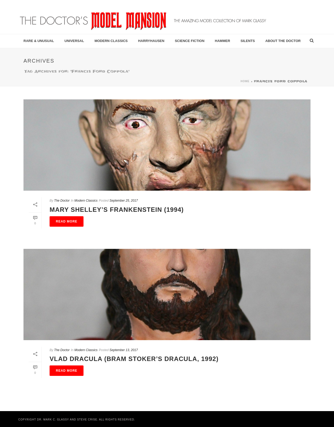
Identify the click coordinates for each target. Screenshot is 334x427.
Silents (248, 41)
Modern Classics (111, 41)
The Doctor (61, 200)
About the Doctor (283, 41)
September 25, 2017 (123, 200)
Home (245, 81)
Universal (74, 41)
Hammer (222, 41)
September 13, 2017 (123, 350)
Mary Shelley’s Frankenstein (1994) (117, 209)
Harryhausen (151, 41)
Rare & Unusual (38, 41)
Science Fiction (189, 41)
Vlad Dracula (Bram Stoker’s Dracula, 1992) (134, 358)
